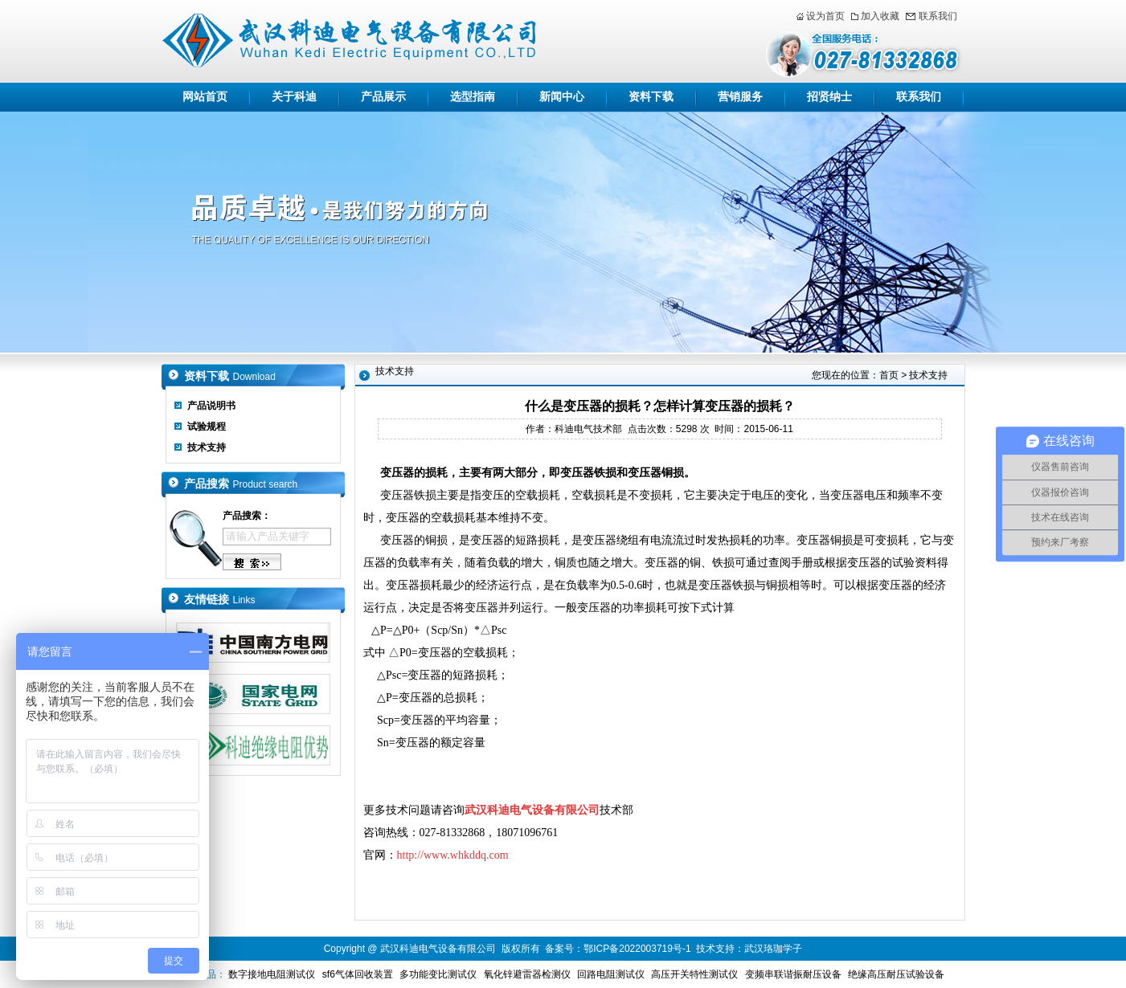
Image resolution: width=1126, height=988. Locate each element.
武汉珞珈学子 (773, 948)
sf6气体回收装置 (357, 974)
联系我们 (938, 16)
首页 (889, 375)
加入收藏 (880, 16)
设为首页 (825, 16)
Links (244, 600)
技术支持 (206, 447)
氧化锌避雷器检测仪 (527, 974)
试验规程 (206, 426)
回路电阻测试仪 (611, 974)
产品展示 (383, 97)
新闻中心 (561, 97)
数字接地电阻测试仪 (271, 974)
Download (254, 376)
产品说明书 (211, 405)
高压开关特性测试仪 (694, 974)
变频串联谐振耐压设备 (793, 974)
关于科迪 (294, 97)
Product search (265, 484)
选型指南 (472, 97)
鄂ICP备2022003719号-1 (636, 948)
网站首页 (204, 97)
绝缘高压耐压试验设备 (896, 974)
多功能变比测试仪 (438, 974)
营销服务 (740, 97)
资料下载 (651, 97)
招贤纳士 (829, 97)
